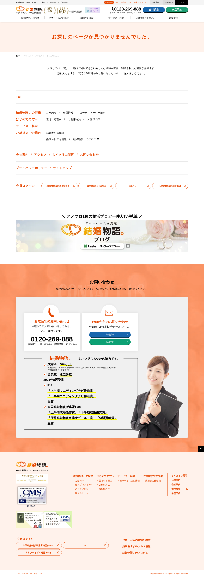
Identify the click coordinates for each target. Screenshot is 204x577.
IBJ (85, 545)
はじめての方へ (87, 18)
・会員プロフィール (83, 484)
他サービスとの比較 (59, 18)
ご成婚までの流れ (145, 18)
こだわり (51, 112)
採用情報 (168, 2)
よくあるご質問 (63, 154)
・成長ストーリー (82, 493)
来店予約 (177, 9)
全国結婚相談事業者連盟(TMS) (38, 545)
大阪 (129, 2)
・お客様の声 (103, 488)
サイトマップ (62, 168)
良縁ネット (133, 186)
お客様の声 (93, 119)
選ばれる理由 (54, 119)
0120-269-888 (127, 9)
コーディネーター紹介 (92, 112)
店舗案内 (173, 18)
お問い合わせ (89, 154)
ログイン (181, 2)
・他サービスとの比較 (128, 480)
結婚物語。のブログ (84, 139)
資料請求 (154, 9)
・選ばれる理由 (104, 480)
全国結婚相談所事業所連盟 (57, 186)
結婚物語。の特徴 (30, 18)
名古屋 (123, 2)
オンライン (144, 2)
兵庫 (135, 2)
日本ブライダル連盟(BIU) (38, 552)
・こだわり (78, 480)
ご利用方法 (74, 119)
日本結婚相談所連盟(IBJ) (170, 186)
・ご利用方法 (103, 484)
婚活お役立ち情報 (56, 139)
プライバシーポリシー (31, 168)
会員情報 (68, 112)
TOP (18, 56)
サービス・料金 (116, 18)
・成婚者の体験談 (152, 480)
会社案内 (156, 2)
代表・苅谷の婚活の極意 (136, 540)
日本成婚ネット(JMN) (96, 186)
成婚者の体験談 (55, 133)
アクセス (40, 154)
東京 (117, 2)
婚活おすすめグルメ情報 (136, 546)
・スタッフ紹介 (80, 488)
